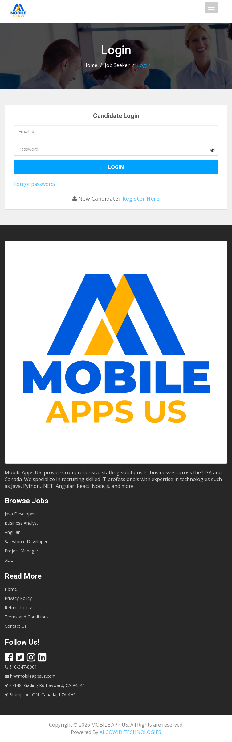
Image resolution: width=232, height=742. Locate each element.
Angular (12, 532)
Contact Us (16, 626)
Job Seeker (117, 65)
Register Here (141, 198)
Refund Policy (18, 607)
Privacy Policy (18, 598)
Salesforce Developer (26, 541)
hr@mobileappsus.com (30, 676)
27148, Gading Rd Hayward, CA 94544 (45, 685)
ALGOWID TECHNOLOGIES (130, 732)
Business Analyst (21, 523)
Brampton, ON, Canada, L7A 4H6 (40, 695)
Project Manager (21, 551)
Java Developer (20, 514)
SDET (10, 560)
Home (90, 65)
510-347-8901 (21, 667)
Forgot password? (35, 184)
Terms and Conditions (27, 617)
